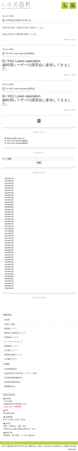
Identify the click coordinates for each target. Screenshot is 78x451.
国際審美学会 (9, 386)
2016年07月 (9, 255)
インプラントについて (13, 342)
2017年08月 (9, 229)
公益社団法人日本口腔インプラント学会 (20, 373)
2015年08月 (9, 279)
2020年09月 (9, 195)
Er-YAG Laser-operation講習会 (20, 53)
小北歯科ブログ (10, 359)
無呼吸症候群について (13, 355)
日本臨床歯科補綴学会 (13, 378)
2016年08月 (9, 252)
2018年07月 (9, 224)
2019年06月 (9, 205)
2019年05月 (9, 207)
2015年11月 (9, 271)
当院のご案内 (9, 324)
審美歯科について (11, 346)
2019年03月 (9, 212)
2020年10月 (9, 193)
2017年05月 (9, 233)
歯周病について (10, 328)
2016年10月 (9, 248)
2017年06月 (9, 231)
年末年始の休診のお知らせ (18, 20)
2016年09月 (9, 250)
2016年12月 (9, 243)
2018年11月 (9, 217)
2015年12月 (9, 269)
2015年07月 (9, 281)
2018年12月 (9, 214)
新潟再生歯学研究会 (12, 382)
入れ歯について (10, 350)
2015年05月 (9, 286)
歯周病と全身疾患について (15, 333)
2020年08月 (9, 197)
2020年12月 (9, 190)
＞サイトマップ (9, 443)
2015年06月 (9, 283)
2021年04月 (9, 188)
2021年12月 (9, 183)
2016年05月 (9, 257)
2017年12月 (9, 226)
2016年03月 (9, 262)
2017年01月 (9, 240)
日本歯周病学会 (10, 369)
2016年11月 (9, 245)
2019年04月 (9, 209)
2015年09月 (9, 276)
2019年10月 (9, 202)
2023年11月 (9, 178)
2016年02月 (9, 264)
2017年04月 (9, 236)
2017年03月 (9, 238)
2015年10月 (9, 274)
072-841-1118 (8, 413)
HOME (7, 320)
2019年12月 (9, 200)
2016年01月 (9, 267)
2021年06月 (9, 186)
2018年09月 (9, 221)
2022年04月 (9, 181)
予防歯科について (11, 337)
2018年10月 (9, 219)
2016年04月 (9, 260)
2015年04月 (9, 288)
